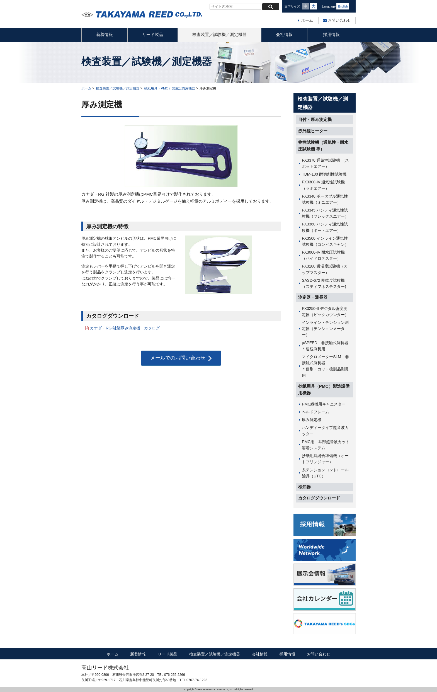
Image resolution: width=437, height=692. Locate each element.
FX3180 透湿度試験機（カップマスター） (325, 269)
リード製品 (152, 34)
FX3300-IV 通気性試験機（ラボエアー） (323, 185)
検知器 (304, 486)
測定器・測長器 (312, 297)
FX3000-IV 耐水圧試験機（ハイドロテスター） (323, 255)
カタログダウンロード (319, 498)
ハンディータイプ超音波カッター (325, 430)
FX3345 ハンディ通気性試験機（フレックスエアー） (325, 213)
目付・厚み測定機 (315, 119)
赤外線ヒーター (312, 130)
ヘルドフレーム (315, 412)
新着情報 (104, 34)
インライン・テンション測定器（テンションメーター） (325, 328)
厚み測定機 (311, 419)
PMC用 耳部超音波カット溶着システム (325, 445)
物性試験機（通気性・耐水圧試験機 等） (323, 146)
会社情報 (284, 34)
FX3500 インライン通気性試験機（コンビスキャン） (325, 241)
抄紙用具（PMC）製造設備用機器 (169, 88)
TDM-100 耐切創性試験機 (324, 174)
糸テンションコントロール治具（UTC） (325, 473)
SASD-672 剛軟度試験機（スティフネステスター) (324, 283)
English (343, 6)
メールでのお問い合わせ (181, 358)
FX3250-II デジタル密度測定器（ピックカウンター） (325, 311)
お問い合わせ (337, 20)
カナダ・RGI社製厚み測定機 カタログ (124, 328)
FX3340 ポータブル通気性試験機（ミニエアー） (325, 199)
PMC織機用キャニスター (324, 404)
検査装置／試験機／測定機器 (219, 34)
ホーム (307, 20)
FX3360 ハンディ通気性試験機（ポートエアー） (325, 227)
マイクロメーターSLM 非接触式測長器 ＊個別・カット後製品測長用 (327, 366)
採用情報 (331, 34)
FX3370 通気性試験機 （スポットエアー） (325, 163)
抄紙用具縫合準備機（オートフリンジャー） (325, 458)
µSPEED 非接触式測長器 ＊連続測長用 (327, 346)
